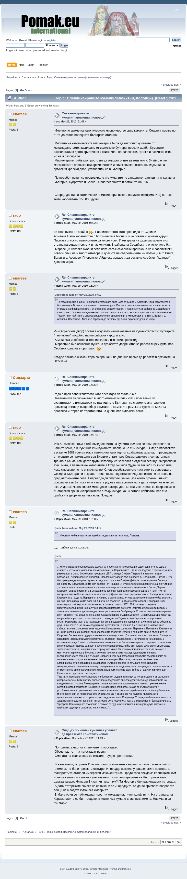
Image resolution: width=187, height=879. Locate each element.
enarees (20, 114)
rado (17, 215)
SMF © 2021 (81, 868)
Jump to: (155, 842)
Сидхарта (21, 377)
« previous (167, 84)
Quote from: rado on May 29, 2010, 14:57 (78, 528)
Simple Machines (99, 868)
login (40, 40)
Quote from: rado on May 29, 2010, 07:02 (78, 294)
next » (178, 84)
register (51, 40)
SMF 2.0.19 (66, 868)
